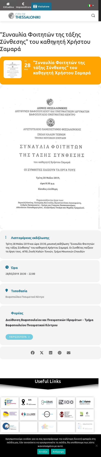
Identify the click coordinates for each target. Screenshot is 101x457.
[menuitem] (91, 5)
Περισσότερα (19, 337)
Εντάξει (43, 451)
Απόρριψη (58, 451)
